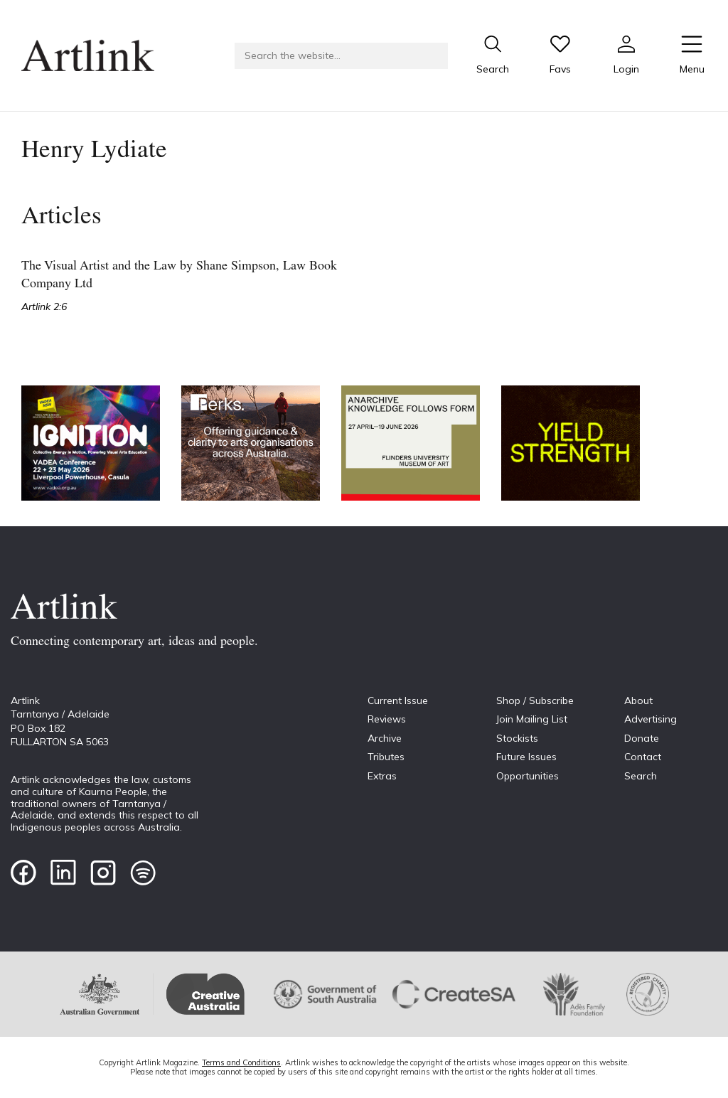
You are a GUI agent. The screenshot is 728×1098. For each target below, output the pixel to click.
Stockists (517, 738)
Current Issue (398, 700)
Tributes (386, 756)
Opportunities (527, 775)
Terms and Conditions (241, 1062)
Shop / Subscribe (535, 700)
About (638, 700)
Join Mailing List (531, 719)
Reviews (387, 719)
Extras (382, 775)
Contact (642, 756)
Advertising (650, 719)
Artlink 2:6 (44, 306)
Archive (385, 738)
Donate (641, 738)
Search (640, 775)
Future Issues (526, 756)
